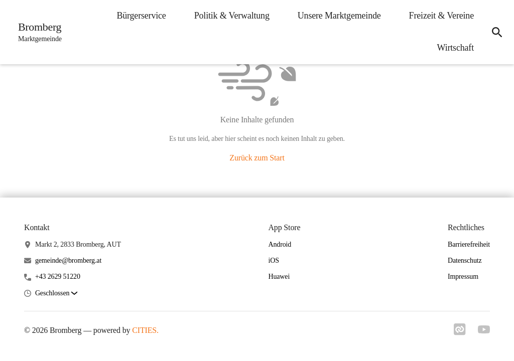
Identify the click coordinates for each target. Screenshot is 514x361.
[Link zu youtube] (484, 329)
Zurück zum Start (256, 157)
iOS (273, 260)
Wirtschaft (455, 48)
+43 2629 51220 (57, 276)
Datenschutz (465, 260)
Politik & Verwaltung (232, 16)
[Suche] (497, 32)
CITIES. (145, 330)
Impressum (463, 276)
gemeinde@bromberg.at (68, 260)
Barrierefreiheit (469, 244)
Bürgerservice (141, 16)
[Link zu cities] (460, 329)
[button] (56, 293)
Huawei (279, 276)
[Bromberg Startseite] (37, 32)
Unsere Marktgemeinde (339, 16)
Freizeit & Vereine (441, 16)
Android (279, 244)
